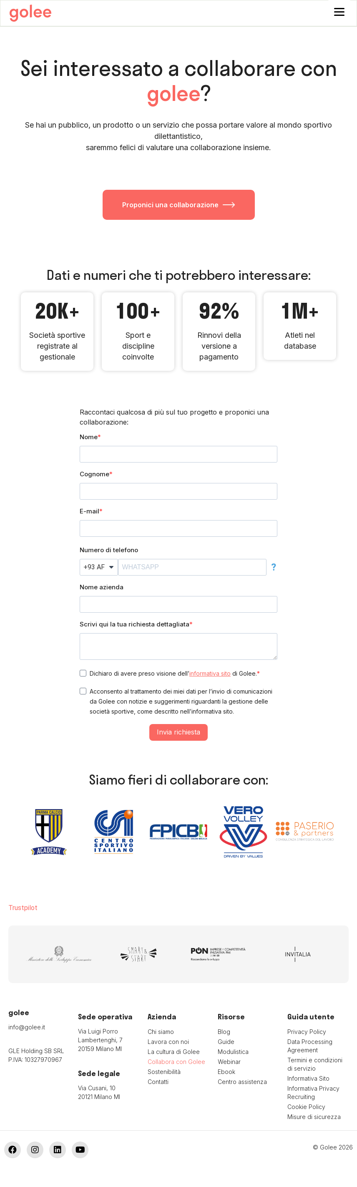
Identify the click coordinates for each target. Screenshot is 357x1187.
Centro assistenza (242, 1082)
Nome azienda (101, 588)
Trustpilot (23, 909)
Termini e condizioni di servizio (314, 1065)
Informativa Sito (308, 1079)
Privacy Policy (306, 1032)
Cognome (94, 475)
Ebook (226, 1072)
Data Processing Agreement (309, 1047)
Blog (224, 1032)
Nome (89, 438)
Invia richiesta (178, 733)
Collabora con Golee (176, 1062)
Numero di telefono (109, 551)
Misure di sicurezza (314, 1118)
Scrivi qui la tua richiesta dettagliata (134, 625)
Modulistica (233, 1052)
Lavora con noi (168, 1042)
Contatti (158, 1082)
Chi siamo (161, 1032)
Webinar (229, 1062)
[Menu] (339, 11)
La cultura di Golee (174, 1052)
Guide (226, 1042)
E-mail (89, 512)
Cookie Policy (306, 1108)
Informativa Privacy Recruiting (313, 1093)
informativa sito (210, 674)
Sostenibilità (164, 1072)
